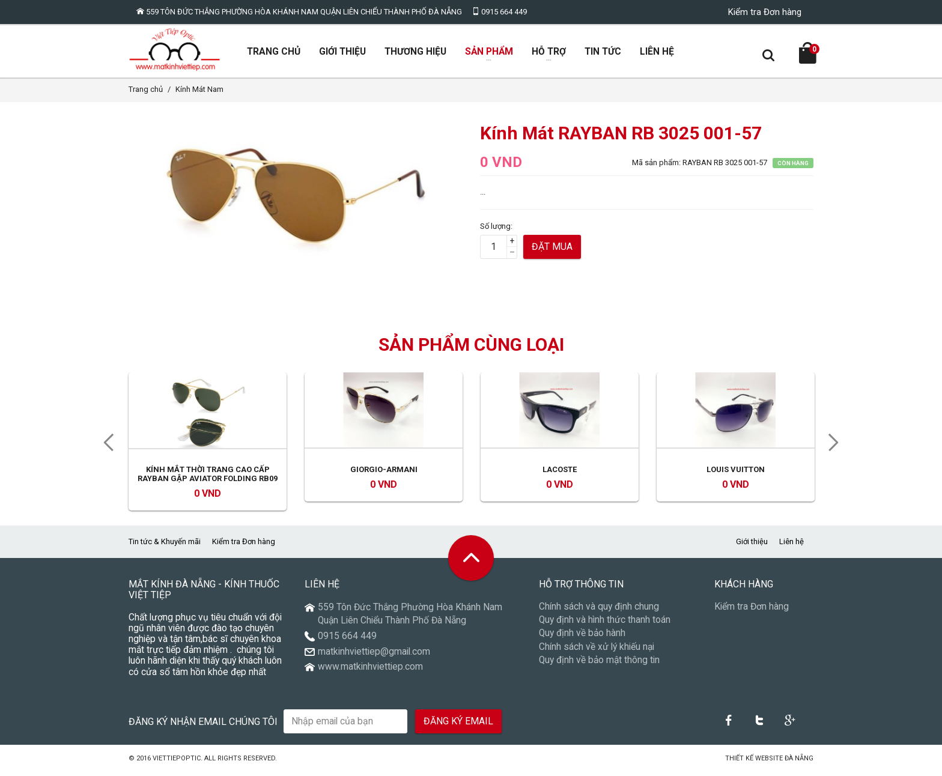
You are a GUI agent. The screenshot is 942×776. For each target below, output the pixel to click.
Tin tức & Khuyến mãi (165, 546)
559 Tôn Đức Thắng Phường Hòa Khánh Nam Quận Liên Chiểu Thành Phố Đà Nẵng (299, 11)
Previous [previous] (105, 448)
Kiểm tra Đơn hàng (764, 12)
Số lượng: (496, 230)
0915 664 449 (499, 11)
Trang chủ (146, 94)
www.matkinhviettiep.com (370, 672)
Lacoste (559, 474)
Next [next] (837, 448)
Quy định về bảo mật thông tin (599, 665)
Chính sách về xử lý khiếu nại (596, 651)
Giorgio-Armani (384, 474)
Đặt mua (552, 252)
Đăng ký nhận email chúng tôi (203, 726)
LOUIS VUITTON (735, 474)
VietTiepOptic (177, 764)
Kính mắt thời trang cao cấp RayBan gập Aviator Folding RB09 (208, 479)
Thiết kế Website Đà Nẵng (769, 764)
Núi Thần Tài (701, 764)
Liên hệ (791, 546)
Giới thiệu (752, 546)
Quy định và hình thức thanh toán (604, 625)
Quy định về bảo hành (582, 638)
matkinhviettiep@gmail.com (374, 656)
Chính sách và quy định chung (599, 612)
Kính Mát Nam (199, 94)
